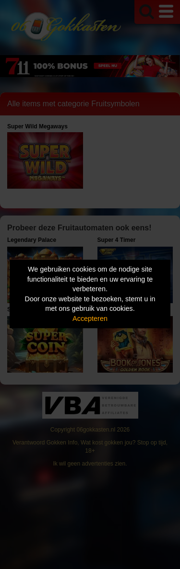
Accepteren (90, 318)
